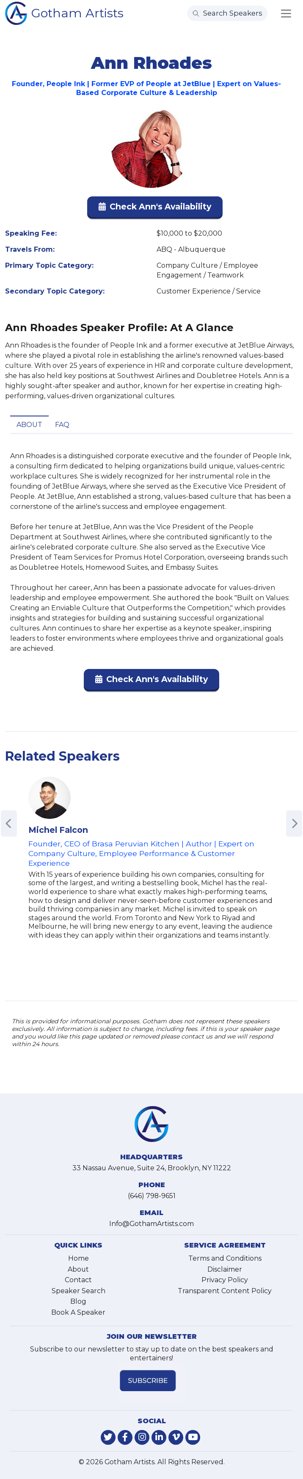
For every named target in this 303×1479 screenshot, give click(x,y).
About (29, 425)
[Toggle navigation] (286, 13)
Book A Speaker (78, 1312)
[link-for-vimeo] (175, 1437)
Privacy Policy (224, 1280)
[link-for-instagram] (142, 1437)
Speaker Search (78, 1291)
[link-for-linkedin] (159, 1437)
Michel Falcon (58, 830)
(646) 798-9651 (152, 1196)
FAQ (62, 425)
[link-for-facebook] (125, 1437)
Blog (78, 1301)
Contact (78, 1280)
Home (78, 1258)
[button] (155, 208)
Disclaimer (224, 1269)
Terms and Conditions (225, 1258)
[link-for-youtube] (192, 1437)
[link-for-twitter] (108, 1437)
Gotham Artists (77, 12)
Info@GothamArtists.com (151, 1224)
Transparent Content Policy (225, 1291)
